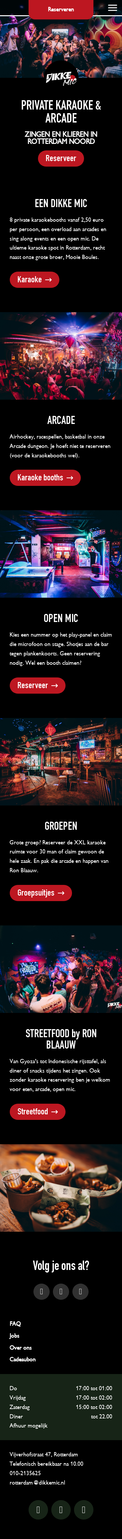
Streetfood (33, 1112)
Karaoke (30, 280)
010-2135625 (25, 1473)
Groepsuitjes (36, 893)
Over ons (21, 1347)
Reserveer (61, 159)
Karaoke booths (40, 478)
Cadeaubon (23, 1359)
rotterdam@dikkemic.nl (37, 1482)
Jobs (14, 1335)
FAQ (15, 1323)
